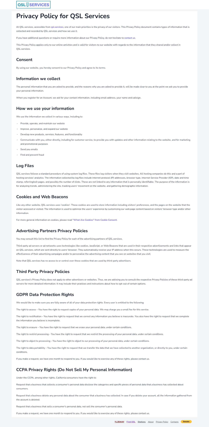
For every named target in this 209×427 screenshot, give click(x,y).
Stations (142, 421)
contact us (129, 38)
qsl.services (57, 27)
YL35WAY (119, 421)
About (151, 421)
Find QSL (131, 421)
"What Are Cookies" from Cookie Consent (95, 220)
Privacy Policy (162, 421)
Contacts (175, 421)
